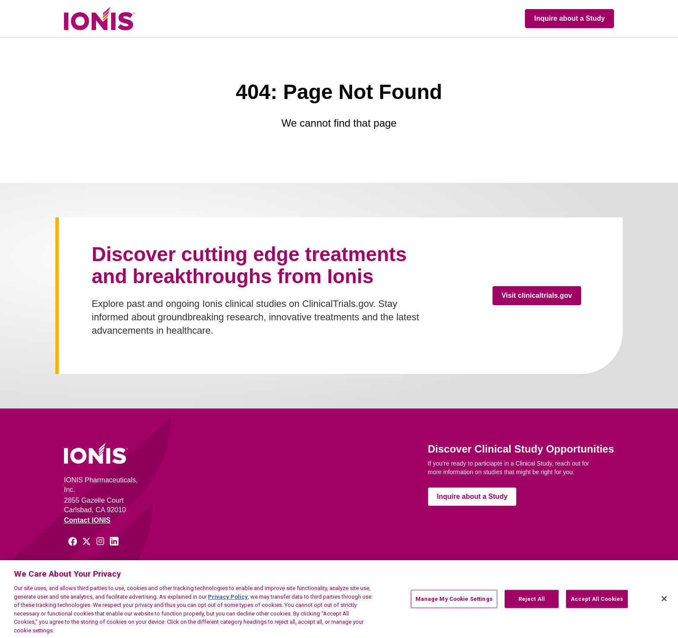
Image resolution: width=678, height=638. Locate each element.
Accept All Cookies (597, 604)
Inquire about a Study (569, 18)
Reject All (531, 604)
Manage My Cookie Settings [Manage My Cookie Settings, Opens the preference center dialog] (454, 604)
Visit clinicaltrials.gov (537, 295)
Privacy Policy (228, 602)
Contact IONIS (87, 520)
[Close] (664, 604)
